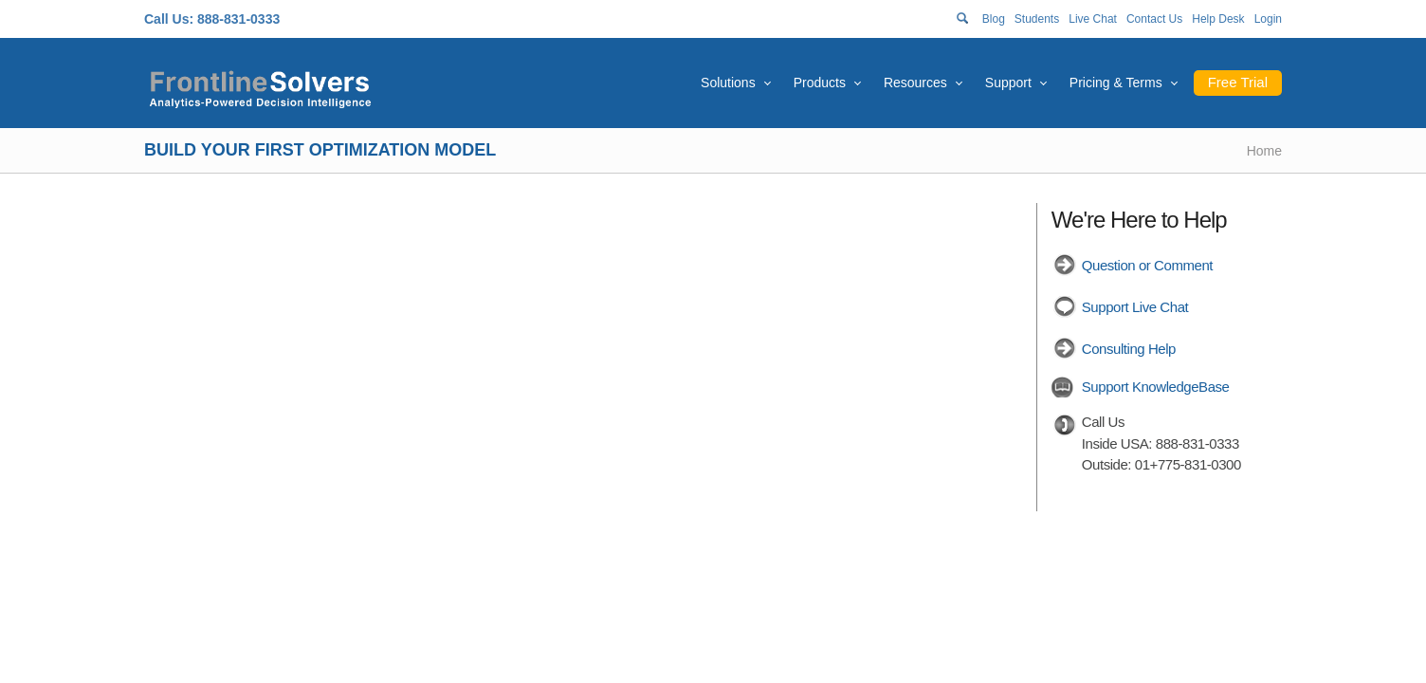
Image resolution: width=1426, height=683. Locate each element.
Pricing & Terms (1116, 82)
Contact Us (1154, 19)
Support (1008, 82)
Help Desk (1218, 19)
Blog (993, 19)
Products (820, 82)
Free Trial (1238, 82)
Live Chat (1093, 19)
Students (1037, 19)
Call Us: (168, 19)
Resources (915, 82)
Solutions (728, 82)
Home (1264, 150)
